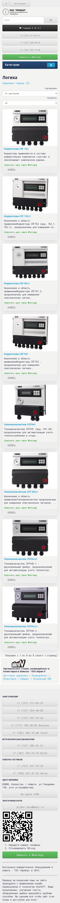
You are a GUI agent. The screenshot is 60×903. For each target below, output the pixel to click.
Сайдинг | (26, 678)
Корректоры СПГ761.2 (16, 283)
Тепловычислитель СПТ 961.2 (21, 491)
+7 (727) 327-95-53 (30, 718)
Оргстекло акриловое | (17, 675)
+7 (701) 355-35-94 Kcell (30, 753)
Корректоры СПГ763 (16, 354)
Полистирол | (11, 678)
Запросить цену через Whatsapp (20, 165)
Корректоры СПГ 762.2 (17, 216)
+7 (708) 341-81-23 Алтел (30, 773)
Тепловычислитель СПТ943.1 (20, 559)
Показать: (52, 98)
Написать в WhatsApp (30, 57)
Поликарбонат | (41, 675)
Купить (12, 169)
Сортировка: (51, 88)
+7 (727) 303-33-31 (30, 745)
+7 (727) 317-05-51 (30, 35)
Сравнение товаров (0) (16, 83)
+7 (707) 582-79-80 (30, 50)
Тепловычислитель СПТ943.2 (20, 626)
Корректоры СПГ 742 (16, 148)
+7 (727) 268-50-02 (30, 42)
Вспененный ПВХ (42, 678)
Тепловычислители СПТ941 (19, 424)
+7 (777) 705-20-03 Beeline (30, 725)
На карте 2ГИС (30, 794)
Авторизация (20, 3)
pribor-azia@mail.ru (30, 807)
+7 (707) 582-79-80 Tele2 (30, 732)
